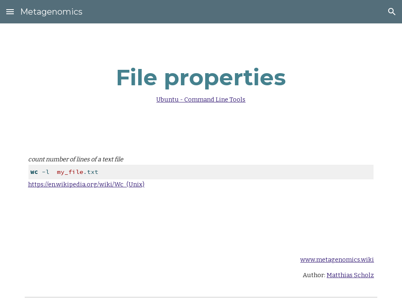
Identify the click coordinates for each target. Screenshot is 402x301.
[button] (10, 11)
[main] (201, 82)
